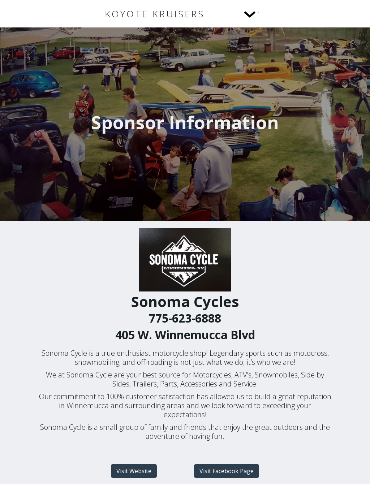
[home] (155, 14)
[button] (235, 13)
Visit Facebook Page (226, 471)
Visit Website (133, 471)
